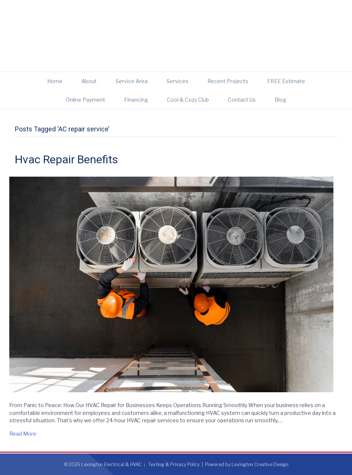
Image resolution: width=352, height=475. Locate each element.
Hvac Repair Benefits (66, 159)
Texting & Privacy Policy (174, 464)
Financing (136, 99)
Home (54, 81)
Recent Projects (227, 81)
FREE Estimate (286, 81)
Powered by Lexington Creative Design (246, 464)
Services (177, 81)
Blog (280, 99)
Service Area (132, 81)
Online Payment (85, 99)
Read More (22, 433)
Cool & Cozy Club (188, 99)
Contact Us (242, 99)
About (89, 81)
